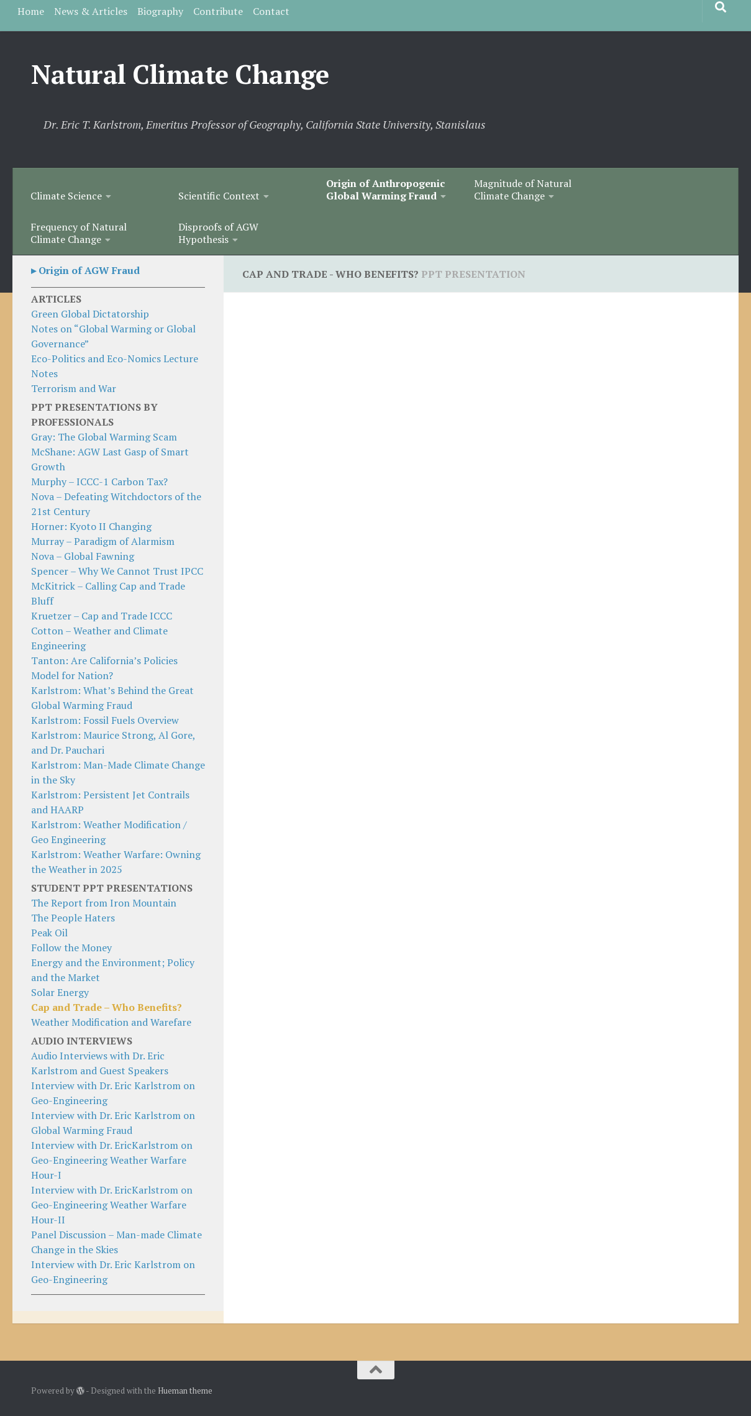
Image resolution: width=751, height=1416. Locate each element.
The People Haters (73, 918)
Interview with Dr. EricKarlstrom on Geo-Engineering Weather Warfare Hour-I (112, 1160)
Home (30, 11)
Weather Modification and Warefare (111, 1022)
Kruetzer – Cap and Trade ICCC (101, 616)
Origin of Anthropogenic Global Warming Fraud (385, 189)
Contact (271, 11)
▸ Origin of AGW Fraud (85, 270)
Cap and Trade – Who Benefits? (106, 1007)
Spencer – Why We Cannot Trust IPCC (117, 571)
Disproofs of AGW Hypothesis (218, 233)
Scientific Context (219, 196)
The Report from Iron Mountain (103, 903)
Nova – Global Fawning (82, 556)
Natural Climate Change (180, 74)
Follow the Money (71, 947)
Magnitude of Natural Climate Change (522, 189)
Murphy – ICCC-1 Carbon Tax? (99, 481)
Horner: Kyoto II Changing (91, 526)
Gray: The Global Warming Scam (104, 437)
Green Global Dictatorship (90, 314)
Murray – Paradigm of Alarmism (103, 541)
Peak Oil (49, 932)
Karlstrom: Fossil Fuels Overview (105, 720)
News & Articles (90, 11)
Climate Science (66, 196)
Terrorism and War (73, 388)
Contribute (218, 11)
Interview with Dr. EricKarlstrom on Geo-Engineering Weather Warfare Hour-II (112, 1204)
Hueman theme (185, 1390)
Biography (160, 11)
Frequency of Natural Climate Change (78, 233)
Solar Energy (60, 992)
